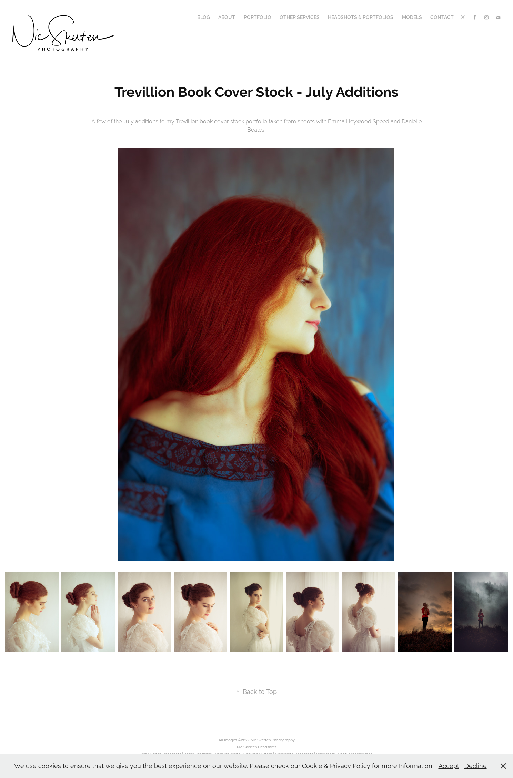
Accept (449, 765)
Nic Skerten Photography (273, 740)
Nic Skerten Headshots (256, 747)
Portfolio (257, 17)
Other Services (300, 17)
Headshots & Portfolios (360, 17)
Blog (203, 17)
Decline (475, 765)
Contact (442, 17)
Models (412, 17)
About (226, 17)
